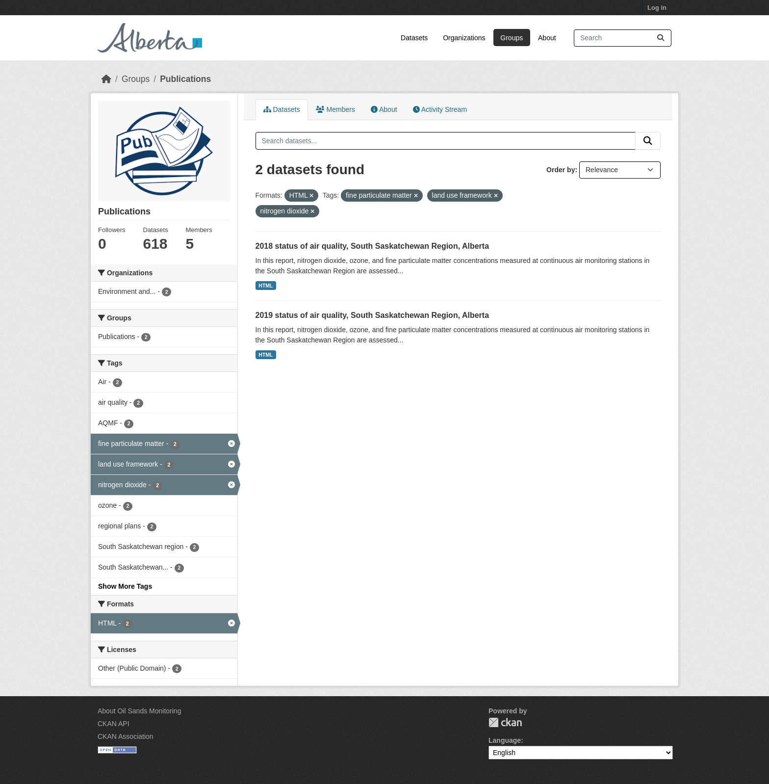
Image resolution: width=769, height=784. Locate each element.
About (547, 38)
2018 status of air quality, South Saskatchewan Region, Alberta (372, 246)
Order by (560, 170)
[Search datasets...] (622, 38)
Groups (511, 38)
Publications (185, 79)
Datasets (414, 38)
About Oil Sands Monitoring (139, 711)
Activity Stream (440, 109)
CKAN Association (126, 736)
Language (504, 740)
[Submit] (660, 38)
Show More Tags (125, 586)
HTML (265, 285)
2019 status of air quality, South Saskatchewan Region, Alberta (372, 315)
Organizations (464, 38)
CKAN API (113, 724)
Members (335, 109)
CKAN (505, 722)
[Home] (106, 79)
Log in (656, 7)
